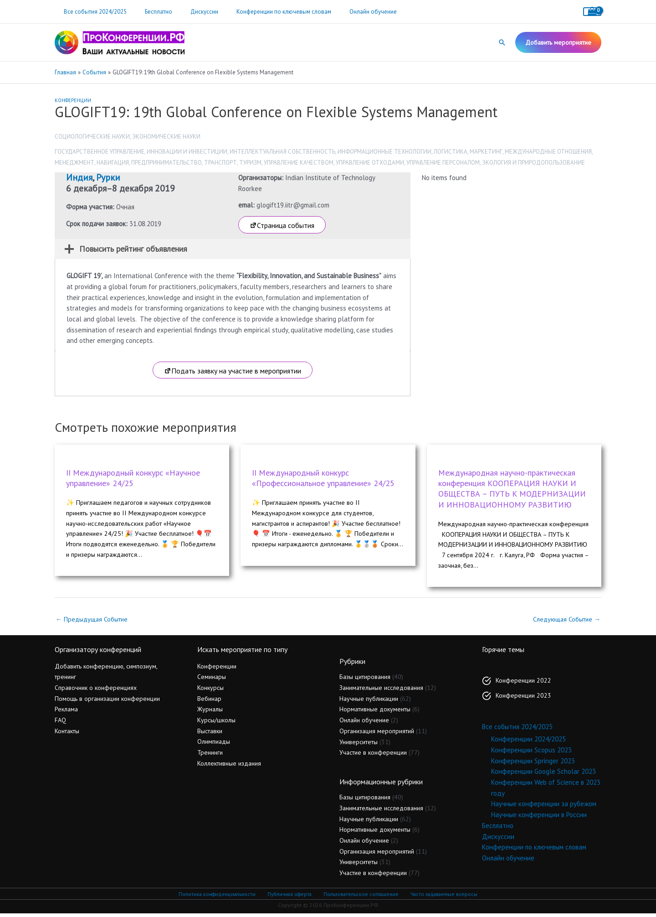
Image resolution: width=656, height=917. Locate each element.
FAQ (60, 724)
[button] (502, 42)
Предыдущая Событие (93, 622)
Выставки (209, 734)
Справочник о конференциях (96, 691)
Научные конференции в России (539, 818)
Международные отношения (548, 151)
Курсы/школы (216, 724)
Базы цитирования (364, 680)
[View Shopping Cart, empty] (592, 11)
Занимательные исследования (381, 691)
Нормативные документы (374, 713)
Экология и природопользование (533, 162)
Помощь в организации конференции (107, 702)
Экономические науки (166, 136)
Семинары (211, 680)
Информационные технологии (384, 151)
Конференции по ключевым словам (261, 12)
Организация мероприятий (376, 734)
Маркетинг (486, 151)
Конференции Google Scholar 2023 (543, 775)
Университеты (358, 745)
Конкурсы (210, 691)
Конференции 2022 (523, 684)
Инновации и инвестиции (187, 151)
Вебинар (209, 702)
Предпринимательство (166, 162)
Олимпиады (213, 745)
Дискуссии (188, 12)
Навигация (113, 162)
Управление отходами (370, 162)
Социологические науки (92, 136)
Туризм (250, 162)
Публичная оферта (290, 897)
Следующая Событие (564, 622)
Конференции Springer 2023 (533, 764)
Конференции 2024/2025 (528, 742)
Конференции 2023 (523, 699)
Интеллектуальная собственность (282, 151)
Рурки (108, 177)
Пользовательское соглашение (359, 897)
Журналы (210, 713)
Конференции (73, 100)
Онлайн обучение (344, 12)
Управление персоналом (443, 162)
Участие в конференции (373, 756)
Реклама (66, 713)
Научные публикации (368, 702)
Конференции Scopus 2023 (531, 753)
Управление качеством (298, 162)
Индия (79, 177)
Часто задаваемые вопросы (442, 897)
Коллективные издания (229, 767)
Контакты (67, 734)
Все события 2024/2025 (92, 12)
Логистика (450, 151)
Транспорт (220, 162)
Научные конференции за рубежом (543, 807)
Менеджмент (74, 162)
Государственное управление (99, 151)
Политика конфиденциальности (219, 897)
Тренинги (210, 756)
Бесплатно (149, 12)
